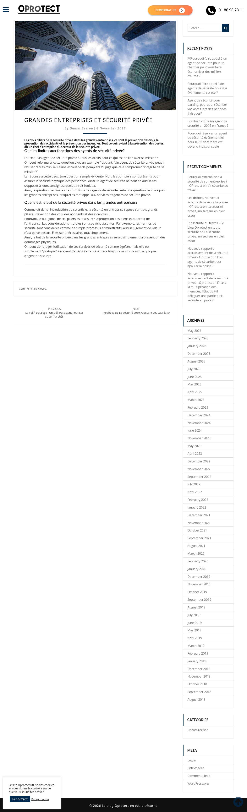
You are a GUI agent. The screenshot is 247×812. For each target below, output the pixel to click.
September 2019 (199, 599)
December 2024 (199, 415)
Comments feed (199, 776)
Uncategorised (198, 730)
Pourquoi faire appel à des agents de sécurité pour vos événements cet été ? (207, 88)
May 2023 (194, 446)
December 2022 (199, 461)
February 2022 (198, 500)
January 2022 (197, 507)
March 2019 (196, 646)
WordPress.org (198, 783)
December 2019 (199, 577)
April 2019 (195, 638)
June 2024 (195, 430)
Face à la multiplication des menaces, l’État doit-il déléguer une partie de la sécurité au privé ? (207, 291)
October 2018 (197, 684)
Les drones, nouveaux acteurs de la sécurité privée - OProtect (208, 202)
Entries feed (196, 768)
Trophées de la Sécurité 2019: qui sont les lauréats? (136, 310)
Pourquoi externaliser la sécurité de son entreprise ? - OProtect (207, 181)
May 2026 (194, 331)
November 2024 (199, 423)
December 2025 (199, 354)
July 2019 (194, 615)
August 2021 (197, 546)
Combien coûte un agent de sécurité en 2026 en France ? (208, 123)
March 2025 (196, 400)
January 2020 (197, 569)
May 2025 (194, 384)
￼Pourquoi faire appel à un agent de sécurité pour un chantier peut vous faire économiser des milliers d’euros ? (207, 67)
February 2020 (198, 561)
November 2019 (199, 584)
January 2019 (197, 661)
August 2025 (197, 361)
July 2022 (194, 484)
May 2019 (194, 630)
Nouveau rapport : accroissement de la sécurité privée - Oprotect (208, 252)
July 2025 (194, 369)
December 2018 (199, 669)
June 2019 (195, 623)
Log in (192, 760)
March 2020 (196, 553)
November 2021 (199, 523)
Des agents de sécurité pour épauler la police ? (205, 261)
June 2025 (195, 377)
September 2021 (199, 538)
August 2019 (197, 607)
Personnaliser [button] (40, 799)
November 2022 (199, 469)
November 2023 (199, 438)
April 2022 (195, 492)
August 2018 (197, 699)
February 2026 (198, 338)
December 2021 (199, 515)
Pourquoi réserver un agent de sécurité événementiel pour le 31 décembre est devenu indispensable (207, 140)
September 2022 (199, 477)
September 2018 (199, 692)
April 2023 (195, 453)
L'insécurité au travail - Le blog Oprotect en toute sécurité (206, 227)
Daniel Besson (81, 128)
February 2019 (198, 653)
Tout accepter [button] (20, 799)
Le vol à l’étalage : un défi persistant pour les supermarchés (54, 312)
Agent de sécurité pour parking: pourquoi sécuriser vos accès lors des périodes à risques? (207, 107)
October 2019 (197, 592)
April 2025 (195, 392)
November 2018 (199, 676)
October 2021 (197, 530)
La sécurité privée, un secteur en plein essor (207, 211)
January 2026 (197, 346)
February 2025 (198, 407)
